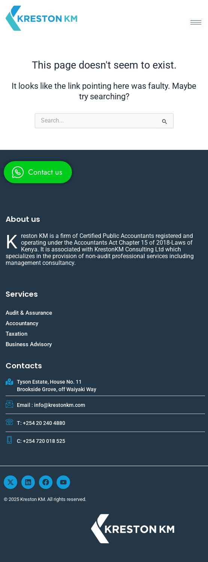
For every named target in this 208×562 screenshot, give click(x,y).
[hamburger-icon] (195, 22)
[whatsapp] (38, 172)
